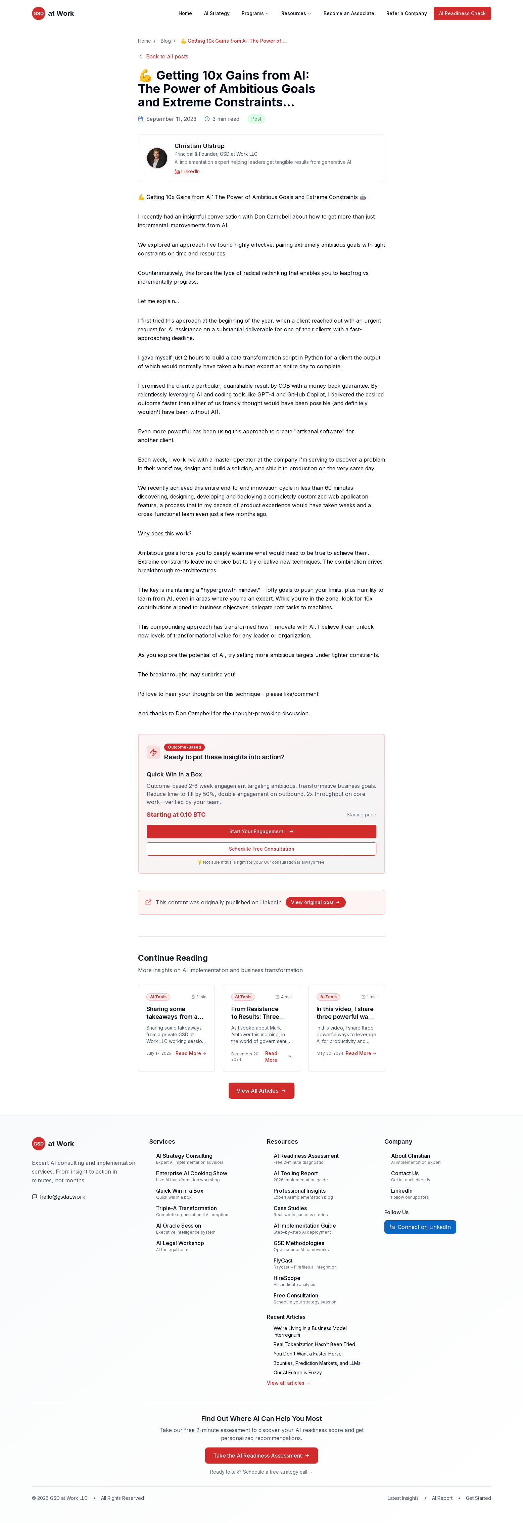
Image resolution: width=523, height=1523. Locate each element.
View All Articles (261, 1090)
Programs (255, 13)
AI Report (442, 1498)
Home (185, 13)
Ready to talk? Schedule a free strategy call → (261, 1472)
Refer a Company (406, 13)
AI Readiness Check (462, 13)
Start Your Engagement (261, 831)
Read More (191, 1053)
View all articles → (289, 1383)
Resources (296, 13)
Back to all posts (163, 56)
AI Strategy (217, 13)
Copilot (316, 394)
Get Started (478, 1498)
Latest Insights (403, 1498)
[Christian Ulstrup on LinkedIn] (187, 171)
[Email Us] (85, 1197)
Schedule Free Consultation (261, 849)
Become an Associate (349, 13)
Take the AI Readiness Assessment (261, 1455)
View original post (315, 902)
